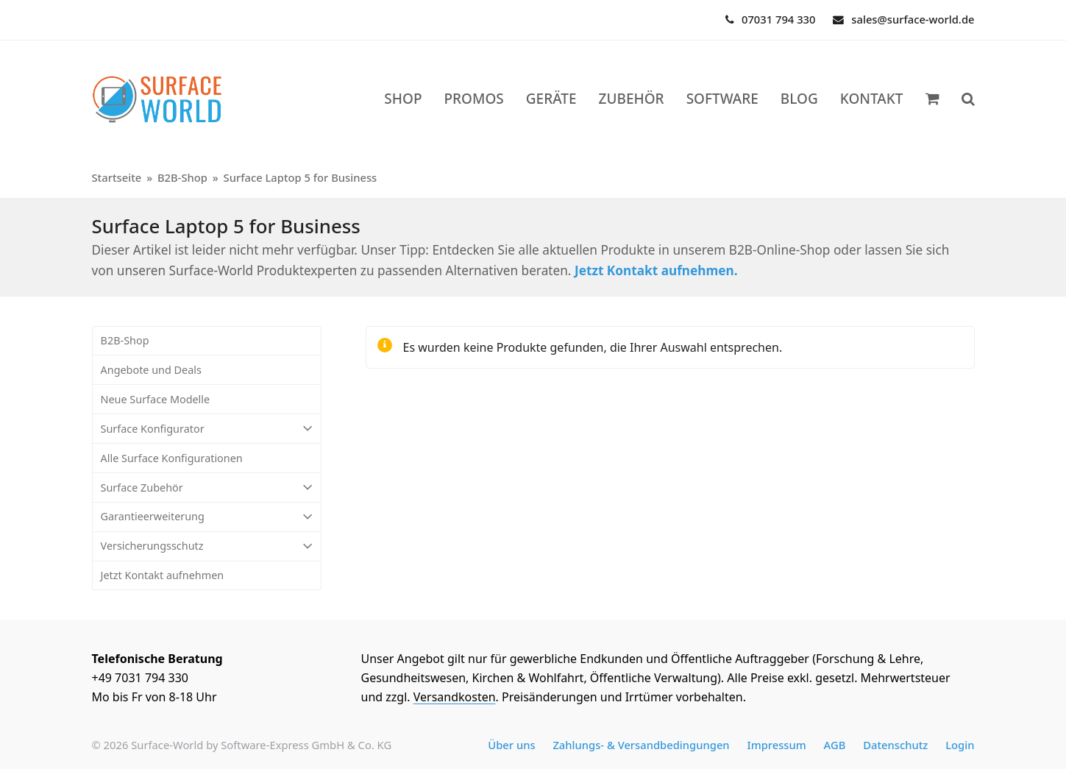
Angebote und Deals (151, 370)
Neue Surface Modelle (155, 399)
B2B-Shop (125, 340)
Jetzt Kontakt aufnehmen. (656, 270)
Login (959, 744)
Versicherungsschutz (207, 546)
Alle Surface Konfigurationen (172, 458)
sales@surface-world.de (912, 19)
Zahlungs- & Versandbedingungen (640, 744)
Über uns (511, 744)
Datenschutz (895, 744)
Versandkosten (454, 697)
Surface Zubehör (207, 487)
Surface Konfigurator (207, 428)
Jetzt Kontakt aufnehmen (162, 575)
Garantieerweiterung (207, 517)
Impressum (776, 744)
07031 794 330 (778, 19)
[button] (968, 99)
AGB (835, 744)
